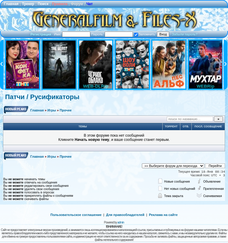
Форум (77, 4)
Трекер (28, 4)
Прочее (66, 110)
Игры (51, 110)
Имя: (72, 34)
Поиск (43, 4)
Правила (60, 4)
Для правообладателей (125, 215)
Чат (89, 4)
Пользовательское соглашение (75, 215)
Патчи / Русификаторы (42, 97)
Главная (11, 4)
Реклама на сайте (163, 215)
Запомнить (144, 34)
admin (120, 222)
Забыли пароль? (184, 34)
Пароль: (112, 34)
